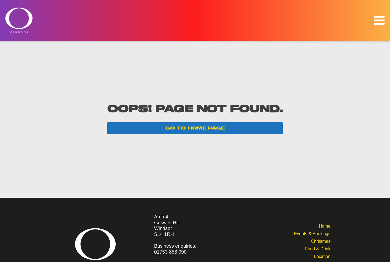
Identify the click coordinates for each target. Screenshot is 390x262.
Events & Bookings (312, 233)
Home (324, 225)
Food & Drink (317, 248)
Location (322, 256)
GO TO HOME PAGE (195, 128)
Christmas (320, 240)
